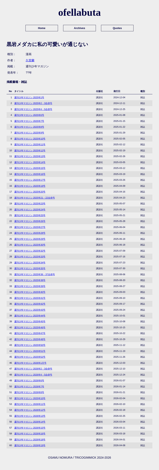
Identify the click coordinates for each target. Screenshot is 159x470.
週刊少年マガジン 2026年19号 (29, 445)
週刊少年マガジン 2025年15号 (29, 168)
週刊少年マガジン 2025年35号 (29, 268)
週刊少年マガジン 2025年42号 (29, 304)
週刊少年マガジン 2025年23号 (29, 203)
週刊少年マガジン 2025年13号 (29, 156)
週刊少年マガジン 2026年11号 (29, 404)
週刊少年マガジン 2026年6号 (29, 380)
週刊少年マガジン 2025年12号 (29, 150)
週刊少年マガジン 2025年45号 (29, 321)
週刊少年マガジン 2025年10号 (29, 138)
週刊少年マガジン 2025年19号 (29, 186)
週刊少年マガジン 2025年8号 (29, 127)
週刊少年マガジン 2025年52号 (29, 357)
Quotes (117, 28)
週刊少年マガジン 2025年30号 (29, 244)
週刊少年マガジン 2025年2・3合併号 (33, 103)
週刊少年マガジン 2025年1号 (29, 97)
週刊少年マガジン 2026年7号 (29, 386)
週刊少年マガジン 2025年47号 (29, 333)
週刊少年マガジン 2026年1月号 (30, 363)
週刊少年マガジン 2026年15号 (29, 427)
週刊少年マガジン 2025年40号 (29, 292)
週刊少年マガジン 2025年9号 (29, 132)
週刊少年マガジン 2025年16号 (29, 174)
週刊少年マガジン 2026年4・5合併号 (33, 374)
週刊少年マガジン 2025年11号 (29, 144)
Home (42, 28)
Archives (79, 28)
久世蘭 (30, 60)
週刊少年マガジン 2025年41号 (29, 298)
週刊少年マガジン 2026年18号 (29, 439)
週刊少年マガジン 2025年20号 (29, 191)
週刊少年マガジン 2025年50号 (29, 345)
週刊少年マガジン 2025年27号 (29, 227)
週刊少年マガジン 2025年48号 (29, 339)
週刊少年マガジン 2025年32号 (29, 251)
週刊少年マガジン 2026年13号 (29, 416)
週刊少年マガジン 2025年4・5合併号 (33, 109)
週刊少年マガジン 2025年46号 (29, 327)
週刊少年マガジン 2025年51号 (29, 351)
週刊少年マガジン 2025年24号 (29, 209)
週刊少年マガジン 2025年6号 (29, 115)
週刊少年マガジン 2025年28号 (29, 233)
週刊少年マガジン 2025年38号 (29, 280)
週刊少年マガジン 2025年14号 (29, 162)
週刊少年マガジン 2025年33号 (29, 256)
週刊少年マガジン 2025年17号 (29, 180)
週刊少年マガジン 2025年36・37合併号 (34, 274)
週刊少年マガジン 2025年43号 (29, 310)
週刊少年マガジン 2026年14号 (29, 421)
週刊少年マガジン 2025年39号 (29, 286)
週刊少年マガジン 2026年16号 (29, 433)
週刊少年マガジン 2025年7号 (29, 121)
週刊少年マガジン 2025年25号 (29, 215)
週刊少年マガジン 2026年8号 (29, 392)
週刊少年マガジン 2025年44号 (29, 315)
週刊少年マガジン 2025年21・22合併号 (34, 197)
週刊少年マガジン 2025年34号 (29, 262)
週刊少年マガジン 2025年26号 (29, 221)
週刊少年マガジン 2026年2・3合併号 (33, 368)
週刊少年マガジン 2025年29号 (29, 239)
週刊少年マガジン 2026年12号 (29, 410)
